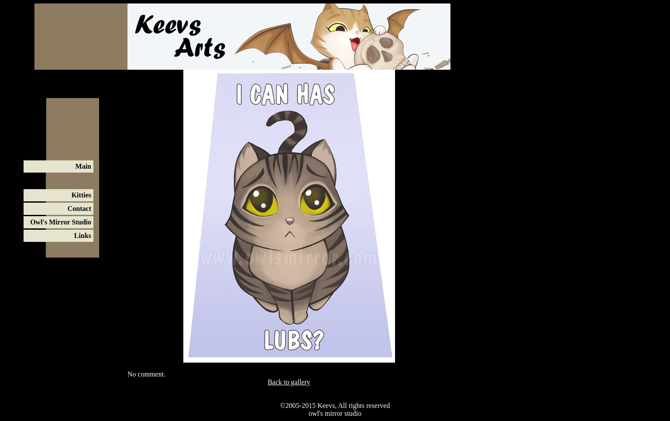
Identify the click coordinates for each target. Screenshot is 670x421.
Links (82, 235)
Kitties (81, 195)
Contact (79, 208)
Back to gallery (289, 382)
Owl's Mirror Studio (60, 222)
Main (83, 166)
